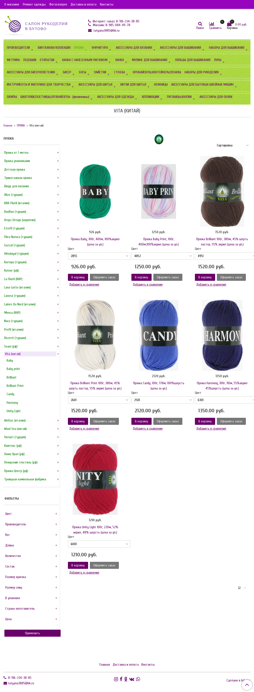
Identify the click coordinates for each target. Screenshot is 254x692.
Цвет (71, 248)
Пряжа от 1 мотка (16, 153)
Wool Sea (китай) (15, 429)
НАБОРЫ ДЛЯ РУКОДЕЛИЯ (202, 72)
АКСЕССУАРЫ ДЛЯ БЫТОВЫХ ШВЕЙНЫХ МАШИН (202, 84)
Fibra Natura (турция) (18, 237)
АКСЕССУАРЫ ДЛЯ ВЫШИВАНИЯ (180, 48)
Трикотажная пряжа (18, 178)
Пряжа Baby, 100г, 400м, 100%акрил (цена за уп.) (95, 241)
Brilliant (11, 377)
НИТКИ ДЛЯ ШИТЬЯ (133, 84)
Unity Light (14, 411)
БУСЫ (82, 72)
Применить (32, 633)
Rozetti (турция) (15, 338)
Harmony (12, 403)
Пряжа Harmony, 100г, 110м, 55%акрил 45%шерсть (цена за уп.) (222, 385)
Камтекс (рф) (13, 446)
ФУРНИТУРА (100, 48)
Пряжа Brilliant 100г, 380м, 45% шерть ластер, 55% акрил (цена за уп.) (222, 241)
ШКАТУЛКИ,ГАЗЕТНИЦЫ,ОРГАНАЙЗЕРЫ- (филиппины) (54, 97)
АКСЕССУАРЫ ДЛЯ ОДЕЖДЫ (115, 97)
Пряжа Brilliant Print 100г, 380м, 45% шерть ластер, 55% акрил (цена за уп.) (95, 385)
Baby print (13, 369)
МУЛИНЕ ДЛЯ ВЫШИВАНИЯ (149, 60)
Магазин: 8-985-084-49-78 (111, 25)
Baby (10, 360)
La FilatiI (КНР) (13, 279)
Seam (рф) (11, 346)
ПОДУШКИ (29, 60)
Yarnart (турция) (15, 437)
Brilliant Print (15, 386)
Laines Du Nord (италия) (20, 304)
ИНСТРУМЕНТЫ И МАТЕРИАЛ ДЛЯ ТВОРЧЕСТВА (39, 84)
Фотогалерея (58, 4)
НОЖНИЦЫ (161, 84)
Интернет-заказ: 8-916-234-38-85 (115, 21)
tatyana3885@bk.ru (106, 30)
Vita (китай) (13, 354)
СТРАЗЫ (119, 72)
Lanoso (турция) (14, 296)
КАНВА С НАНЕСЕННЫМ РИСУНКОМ (84, 60)
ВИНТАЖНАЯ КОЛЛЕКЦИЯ (54, 48)
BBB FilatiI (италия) (16, 203)
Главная (8, 125)
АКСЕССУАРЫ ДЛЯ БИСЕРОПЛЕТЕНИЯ (31, 72)
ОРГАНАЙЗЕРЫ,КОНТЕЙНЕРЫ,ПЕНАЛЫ (157, 72)
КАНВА (119, 60)
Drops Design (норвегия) (20, 220)
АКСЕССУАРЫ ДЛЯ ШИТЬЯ (95, 84)
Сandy (10, 394)
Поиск (200, 28)
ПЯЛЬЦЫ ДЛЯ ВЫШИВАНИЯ (192, 60)
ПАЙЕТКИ (100, 72)
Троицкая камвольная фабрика (25, 479)
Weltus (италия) (15, 420)
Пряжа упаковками (17, 161)
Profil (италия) (14, 330)
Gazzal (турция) (14, 245)
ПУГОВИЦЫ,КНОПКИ (179, 97)
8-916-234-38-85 (19, 678)
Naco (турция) (13, 321)
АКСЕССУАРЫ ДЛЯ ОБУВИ (216, 97)
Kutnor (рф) (11, 270)
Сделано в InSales (238, 680)
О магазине (11, 4)
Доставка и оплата (83, 4)
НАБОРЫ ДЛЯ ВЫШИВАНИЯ (226, 48)
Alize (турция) (13, 195)
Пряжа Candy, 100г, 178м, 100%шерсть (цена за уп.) (158, 385)
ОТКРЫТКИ (47, 60)
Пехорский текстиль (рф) (21, 462)
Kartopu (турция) (15, 262)
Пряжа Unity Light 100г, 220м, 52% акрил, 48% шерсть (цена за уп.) (95, 529)
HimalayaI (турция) (16, 254)
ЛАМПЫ (12, 97)
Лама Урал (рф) (14, 454)
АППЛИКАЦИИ (150, 97)
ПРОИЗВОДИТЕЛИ (18, 48)
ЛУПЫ (217, 60)
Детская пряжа (14, 169)
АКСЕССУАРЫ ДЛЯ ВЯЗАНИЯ (134, 48)
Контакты (106, 4)
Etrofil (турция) (14, 228)
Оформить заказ (104, 277)
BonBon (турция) (15, 212)
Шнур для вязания (16, 186)
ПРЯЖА (79, 48)
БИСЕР (67, 72)
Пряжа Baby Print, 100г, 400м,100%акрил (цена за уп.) (158, 241)
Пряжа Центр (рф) (16, 471)
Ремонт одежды (34, 4)
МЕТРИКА (13, 60)
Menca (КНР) (12, 313)
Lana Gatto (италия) (17, 287)
